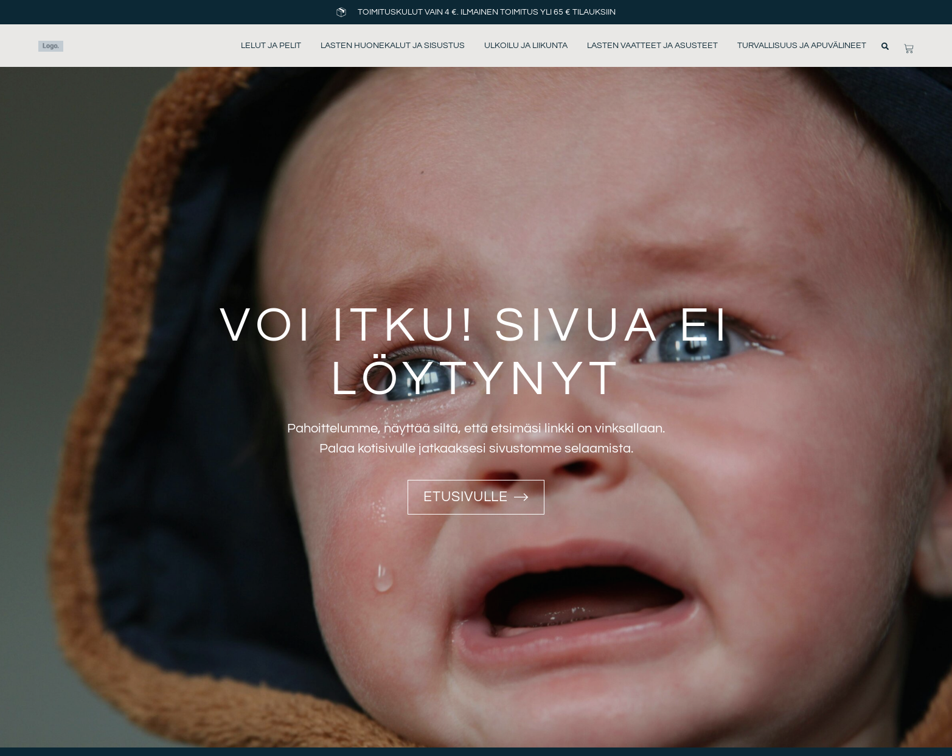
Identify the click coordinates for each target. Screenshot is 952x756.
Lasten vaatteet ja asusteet (652, 45)
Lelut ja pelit (271, 45)
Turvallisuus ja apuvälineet (801, 45)
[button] (885, 46)
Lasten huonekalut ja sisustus (393, 45)
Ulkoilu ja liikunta (526, 45)
